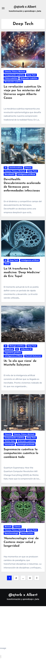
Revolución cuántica (13, 82)
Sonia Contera (27, 533)
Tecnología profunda (25, 444)
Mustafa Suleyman (33, 356)
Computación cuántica (14, 75)
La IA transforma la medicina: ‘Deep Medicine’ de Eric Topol (22, 272)
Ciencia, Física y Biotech (15, 72)
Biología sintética (17, 346)
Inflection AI (26, 349)
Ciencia (28, 168)
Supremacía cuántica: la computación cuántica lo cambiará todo (21, 453)
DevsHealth (9, 174)
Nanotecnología (11, 533)
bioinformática (15, 168)
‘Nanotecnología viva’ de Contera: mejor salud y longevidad (21, 542)
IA (17, 349)
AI (6, 168)
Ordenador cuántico (29, 78)
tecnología (9, 444)
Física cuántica (11, 78)
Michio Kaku (10, 441)
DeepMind (9, 349)
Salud (7, 264)
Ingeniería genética (13, 353)
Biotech (8, 527)
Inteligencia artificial (26, 174)
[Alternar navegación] (3, 8)
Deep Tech (31, 75)
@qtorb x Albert (25, 6)
